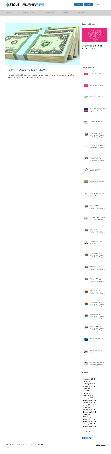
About (66, 12)
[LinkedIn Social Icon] (90, 438)
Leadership (85, 12)
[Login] (98, 4)
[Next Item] (103, 35)
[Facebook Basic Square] (83, 438)
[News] (88, 4)
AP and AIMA (51, 12)
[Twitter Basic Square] (86, 438)
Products (10, 12)
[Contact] (78, 4)
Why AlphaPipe (28, 12)
